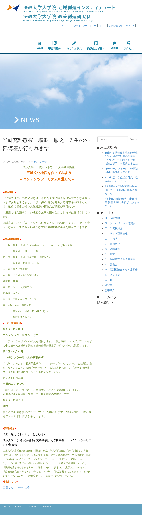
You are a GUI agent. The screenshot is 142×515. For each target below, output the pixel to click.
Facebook (66, 25)
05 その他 (40, 162)
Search (133, 139)
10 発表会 (111, 264)
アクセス (129, 45)
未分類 (108, 280)
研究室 (108, 285)
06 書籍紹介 (112, 244)
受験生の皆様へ (96, 45)
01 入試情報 (112, 218)
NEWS (30, 120)
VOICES (114, 45)
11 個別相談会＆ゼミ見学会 (121, 269)
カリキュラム (74, 45)
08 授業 (110, 254)
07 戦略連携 (112, 249)
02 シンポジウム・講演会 (120, 223)
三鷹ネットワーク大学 (16, 487)
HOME (40, 45)
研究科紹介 (54, 45)
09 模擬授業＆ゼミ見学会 (120, 259)
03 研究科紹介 (114, 228)
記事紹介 (110, 290)
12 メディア (112, 275)
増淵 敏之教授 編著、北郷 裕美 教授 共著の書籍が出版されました (122, 202)
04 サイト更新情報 (116, 233)
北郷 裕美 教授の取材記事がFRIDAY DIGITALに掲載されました (121, 190)
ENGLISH (130, 25)
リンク (102, 25)
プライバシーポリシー (85, 25)
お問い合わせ (115, 25)
